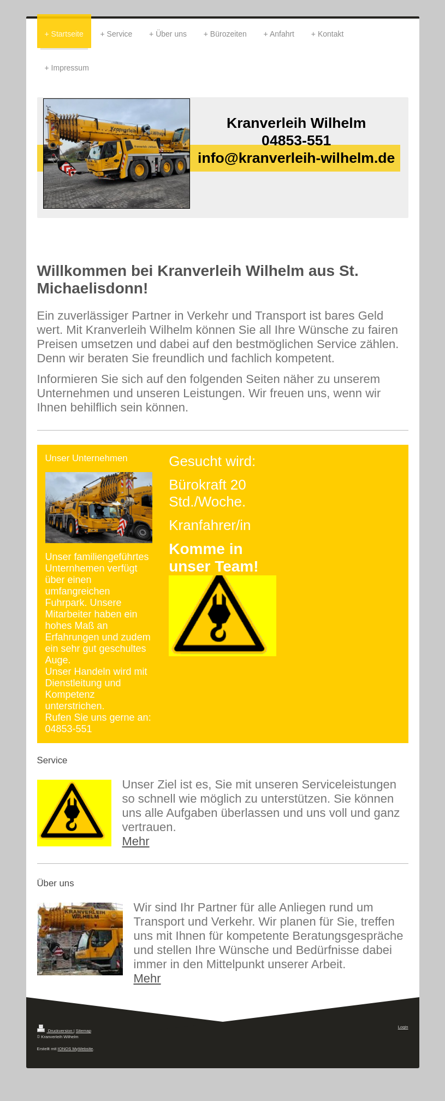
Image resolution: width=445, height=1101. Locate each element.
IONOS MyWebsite (75, 1048)
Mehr (136, 841)
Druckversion (55, 1030)
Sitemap (83, 1030)
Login (403, 1027)
